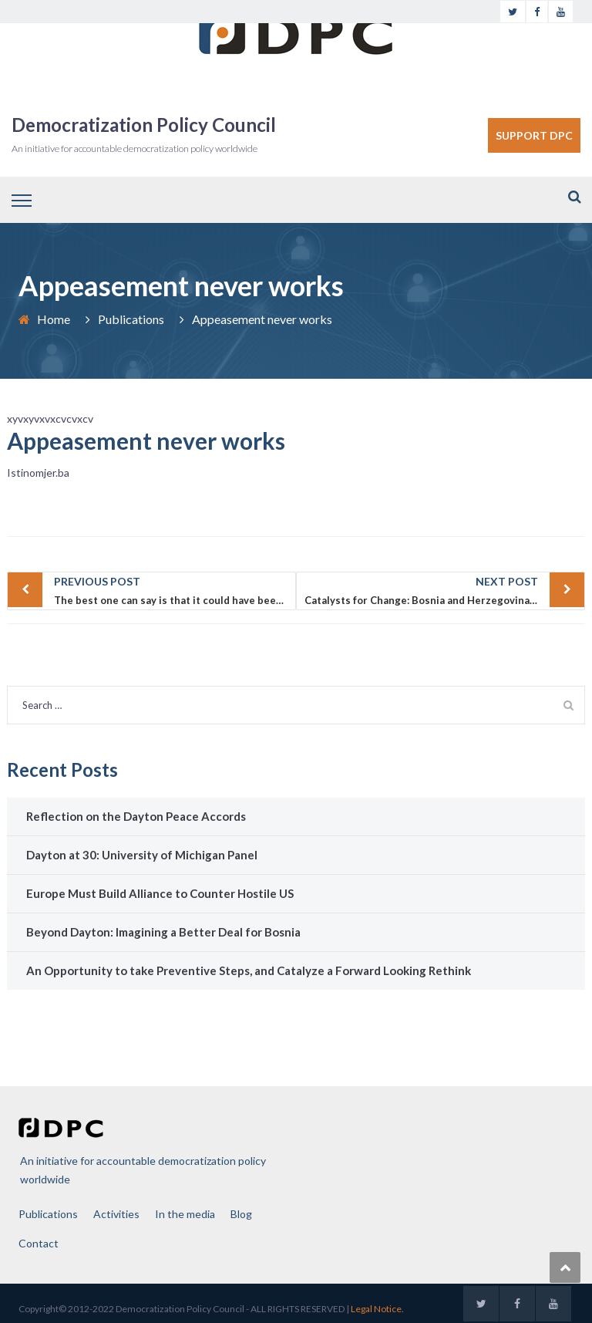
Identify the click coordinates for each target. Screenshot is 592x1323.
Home (53, 319)
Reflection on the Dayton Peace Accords (136, 816)
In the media (185, 1213)
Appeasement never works (146, 440)
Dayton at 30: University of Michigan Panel (141, 855)
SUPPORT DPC (534, 135)
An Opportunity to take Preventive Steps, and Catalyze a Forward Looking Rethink (248, 970)
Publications (131, 319)
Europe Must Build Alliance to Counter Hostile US (160, 893)
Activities (116, 1213)
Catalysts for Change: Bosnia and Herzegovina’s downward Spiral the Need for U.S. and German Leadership (444, 589)
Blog (241, 1213)
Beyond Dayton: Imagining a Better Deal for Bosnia (163, 932)
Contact (38, 1243)
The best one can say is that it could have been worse (175, 589)
